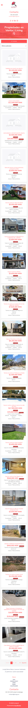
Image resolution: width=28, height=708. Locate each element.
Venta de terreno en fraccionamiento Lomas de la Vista (14, 168)
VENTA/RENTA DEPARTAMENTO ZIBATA (14, 133)
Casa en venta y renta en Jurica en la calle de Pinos (14, 405)
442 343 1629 (14, 15)
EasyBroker (17, 705)
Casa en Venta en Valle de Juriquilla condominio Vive (14, 509)
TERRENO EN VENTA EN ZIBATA (14, 68)
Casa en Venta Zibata (14, 101)
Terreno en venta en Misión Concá (14, 574)
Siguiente (24, 662)
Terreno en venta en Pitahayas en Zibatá (14, 373)
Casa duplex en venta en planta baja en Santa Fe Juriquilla (14, 646)
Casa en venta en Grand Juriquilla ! (14, 442)
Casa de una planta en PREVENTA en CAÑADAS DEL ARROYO (14, 237)
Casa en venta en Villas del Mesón (14, 202)
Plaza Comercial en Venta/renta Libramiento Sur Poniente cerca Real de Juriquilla (14, 610)
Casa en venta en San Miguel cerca (14, 476)
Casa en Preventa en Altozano (14, 339)
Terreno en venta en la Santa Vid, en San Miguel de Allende (14, 304)
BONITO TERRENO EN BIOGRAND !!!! (14, 544)
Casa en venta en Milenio (14, 271)
